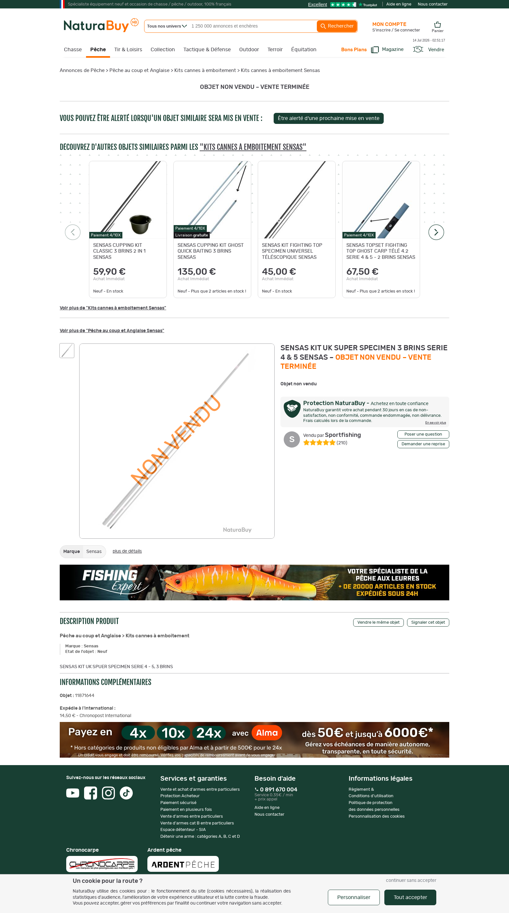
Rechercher (337, 26)
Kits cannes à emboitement (205, 70)
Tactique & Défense (207, 49)
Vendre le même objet (378, 622)
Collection (163, 49)
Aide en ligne (398, 4)
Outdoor (249, 49)
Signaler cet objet (428, 622)
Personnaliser (353, 897)
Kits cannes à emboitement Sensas (280, 70)
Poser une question (423, 434)
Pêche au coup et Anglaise (139, 70)
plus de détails (127, 551)
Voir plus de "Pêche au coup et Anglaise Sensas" (112, 331)
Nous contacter (433, 4)
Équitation (304, 49)
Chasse (73, 49)
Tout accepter (410, 897)
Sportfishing (332, 435)
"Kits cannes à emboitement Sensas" (253, 147)
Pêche (98, 49)
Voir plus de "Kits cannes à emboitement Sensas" (113, 308)
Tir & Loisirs (128, 49)
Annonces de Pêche (82, 70)
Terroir (275, 49)
